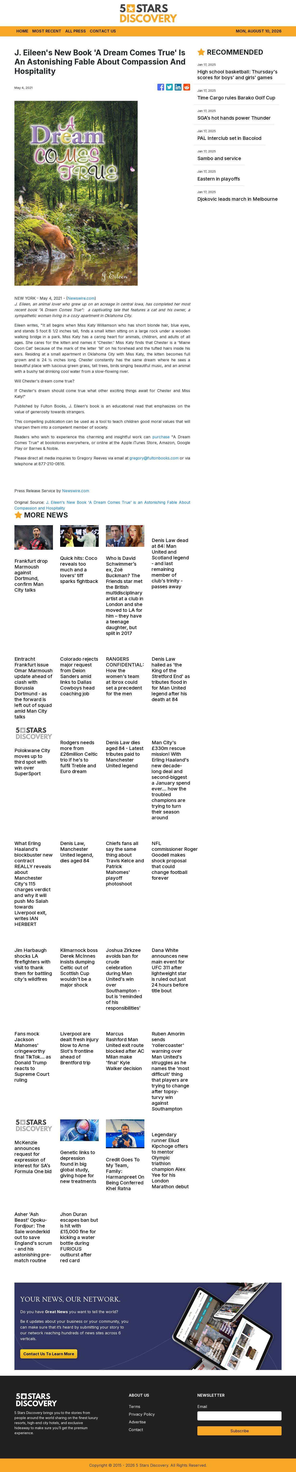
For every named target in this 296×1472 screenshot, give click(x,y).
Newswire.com (81, 298)
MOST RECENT (46, 31)
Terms (134, 1406)
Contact (136, 1429)
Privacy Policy (142, 1414)
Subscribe (239, 1430)
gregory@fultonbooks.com (154, 458)
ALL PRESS (75, 31)
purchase (161, 436)
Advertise (137, 1422)
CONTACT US (103, 31)
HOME (22, 31)
